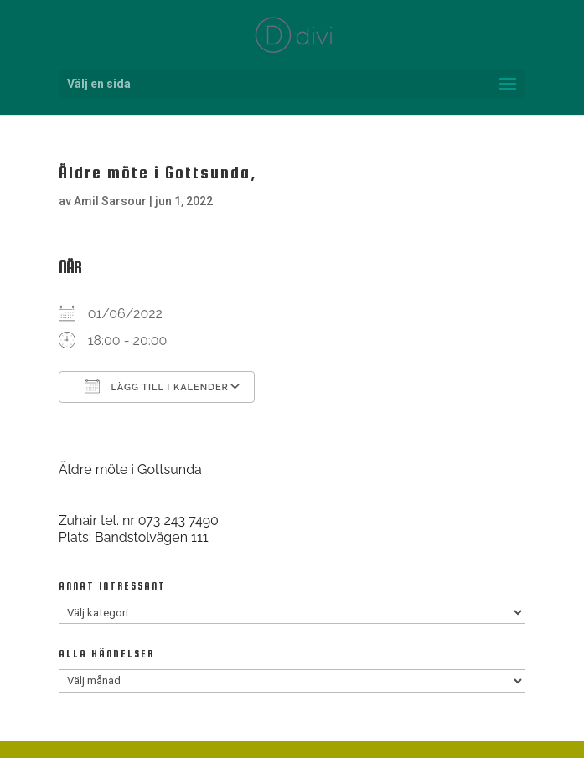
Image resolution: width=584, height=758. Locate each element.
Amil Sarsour (110, 201)
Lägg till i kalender (157, 386)
